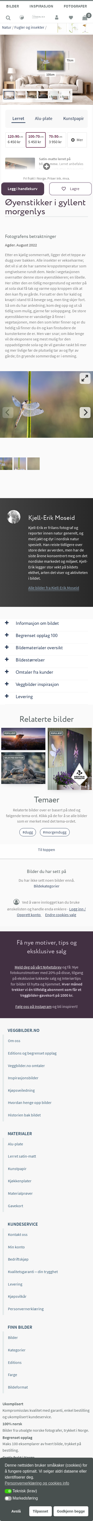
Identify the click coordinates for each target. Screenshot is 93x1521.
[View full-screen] (85, 378)
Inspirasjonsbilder (23, 1077)
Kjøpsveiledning (21, 1090)
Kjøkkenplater (19, 1180)
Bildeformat (18, 1387)
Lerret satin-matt (22, 1156)
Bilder (12, 5)
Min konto (16, 1246)
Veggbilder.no (23, 1030)
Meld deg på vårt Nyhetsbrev (38, 967)
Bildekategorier (47, 885)
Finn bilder (20, 1327)
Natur (6, 27)
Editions (15, 1362)
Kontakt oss (18, 1234)
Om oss (14, 1040)
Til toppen (46, 849)
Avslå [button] (16, 1511)
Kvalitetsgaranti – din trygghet (33, 1271)
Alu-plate (15, 1143)
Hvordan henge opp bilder (30, 1102)
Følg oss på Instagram (33, 1006)
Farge (12, 1374)
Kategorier (17, 1349)
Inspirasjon (41, 5)
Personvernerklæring (26, 1308)
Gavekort (15, 1205)
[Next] (85, 412)
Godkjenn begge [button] (71, 1511)
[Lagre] (70, 188)
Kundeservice (23, 1224)
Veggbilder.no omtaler (26, 1065)
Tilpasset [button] (40, 1511)
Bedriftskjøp (18, 1259)
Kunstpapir (17, 1168)
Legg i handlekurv (22, 188)
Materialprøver (20, 1193)
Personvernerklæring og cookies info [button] (37, 1483)
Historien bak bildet (24, 1114)
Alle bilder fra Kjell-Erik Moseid (53, 587)
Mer (77, 139)
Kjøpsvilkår (17, 1296)
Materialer (20, 1133)
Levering (15, 1284)
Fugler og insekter (29, 27)
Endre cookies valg (60, 914)
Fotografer (75, 5)
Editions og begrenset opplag (32, 1053)
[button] (8, 1491)
